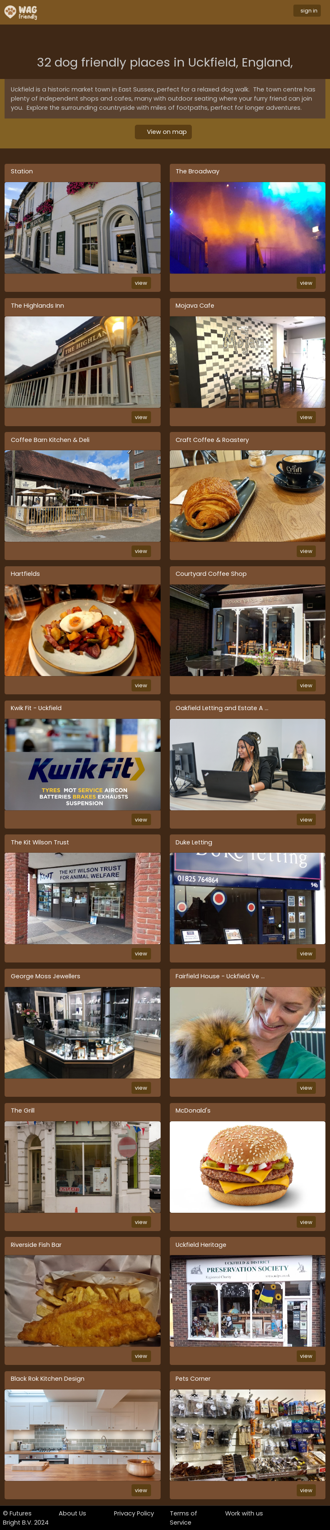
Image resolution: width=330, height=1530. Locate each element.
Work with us (244, 1513)
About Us (72, 1513)
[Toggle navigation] (171, 12)
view (141, 282)
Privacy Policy (134, 1513)
